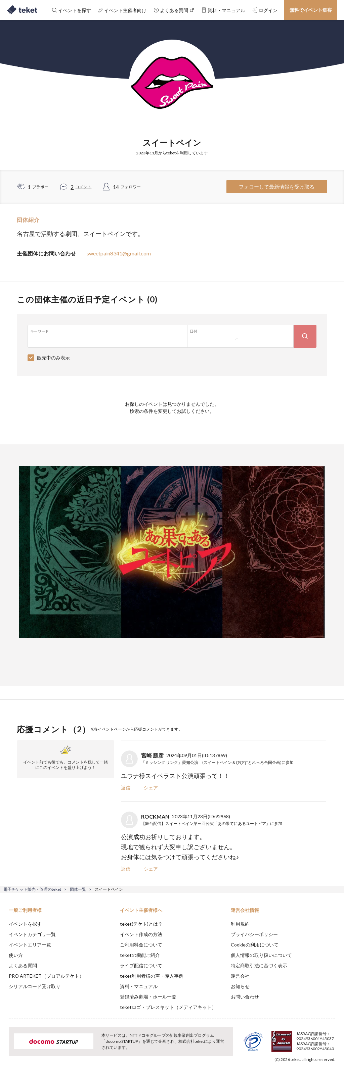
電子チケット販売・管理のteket (32, 889)
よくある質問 (23, 965)
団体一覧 (78, 889)
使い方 (16, 955)
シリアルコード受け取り (34, 986)
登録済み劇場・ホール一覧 (148, 996)
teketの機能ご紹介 (140, 955)
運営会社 (240, 976)
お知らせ (240, 986)
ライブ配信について (141, 965)
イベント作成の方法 (141, 934)
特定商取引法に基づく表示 (259, 965)
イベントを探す (25, 924)
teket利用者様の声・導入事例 (151, 976)
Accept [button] (320, 1039)
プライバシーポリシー (254, 934)
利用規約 (240, 924)
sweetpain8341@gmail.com (119, 253)
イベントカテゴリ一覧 (32, 934)
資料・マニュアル (139, 986)
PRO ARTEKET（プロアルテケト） (46, 976)
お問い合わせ (245, 996)
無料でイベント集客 (311, 10)
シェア (151, 787)
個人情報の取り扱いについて (261, 955)
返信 (125, 787)
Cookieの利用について (254, 944)
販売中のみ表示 (53, 357)
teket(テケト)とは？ (141, 924)
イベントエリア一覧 (30, 944)
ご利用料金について (141, 944)
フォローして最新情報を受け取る (276, 187)
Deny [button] (286, 1039)
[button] (9, 1048)
